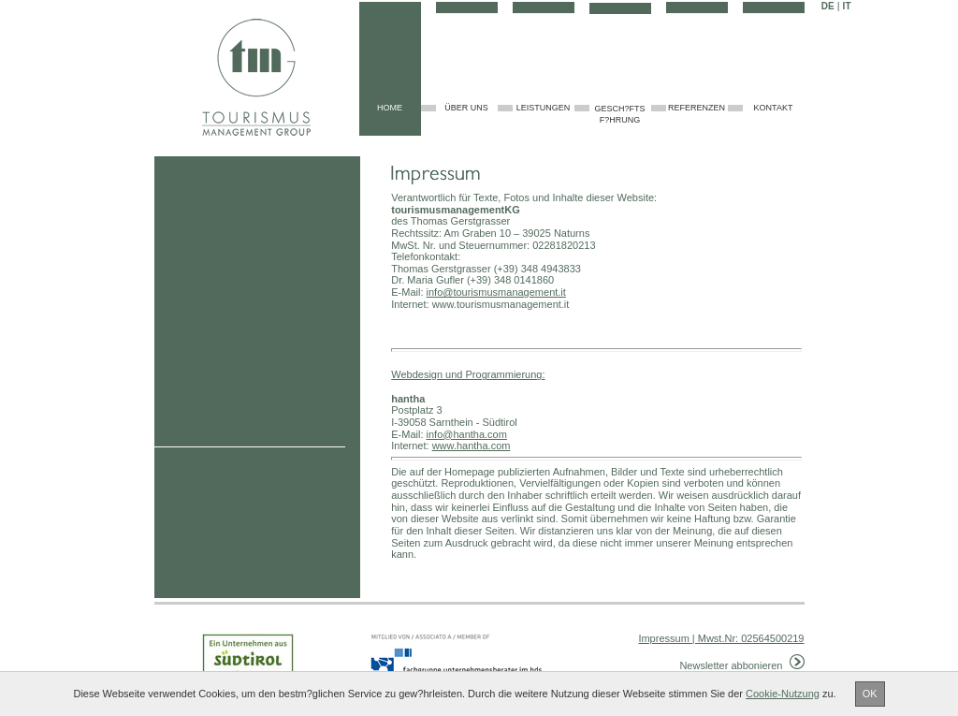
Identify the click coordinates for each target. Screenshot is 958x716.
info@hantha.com (467, 434)
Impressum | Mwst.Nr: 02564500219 (721, 638)
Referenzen (696, 107)
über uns (466, 107)
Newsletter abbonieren (741, 665)
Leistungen (543, 107)
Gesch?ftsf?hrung (619, 114)
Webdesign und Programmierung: (467, 374)
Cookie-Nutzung (783, 693)
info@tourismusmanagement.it (496, 292)
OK (870, 693)
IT (847, 6)
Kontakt (773, 107)
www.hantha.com (471, 445)
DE (828, 6)
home (389, 107)
